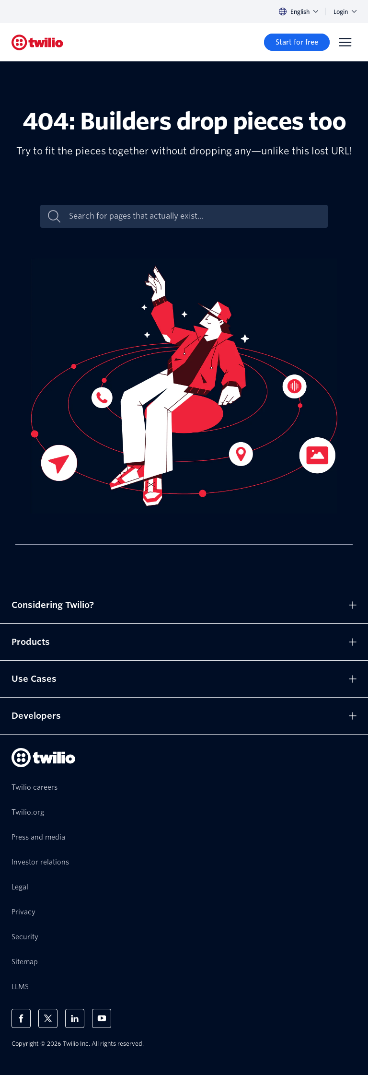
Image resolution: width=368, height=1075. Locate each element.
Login (345, 11)
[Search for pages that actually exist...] (194, 216)
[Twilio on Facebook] (21, 1018)
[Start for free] (297, 42)
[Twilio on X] (48, 1018)
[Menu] (345, 42)
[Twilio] (37, 42)
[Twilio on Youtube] (101, 1018)
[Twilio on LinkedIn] (74, 1018)
